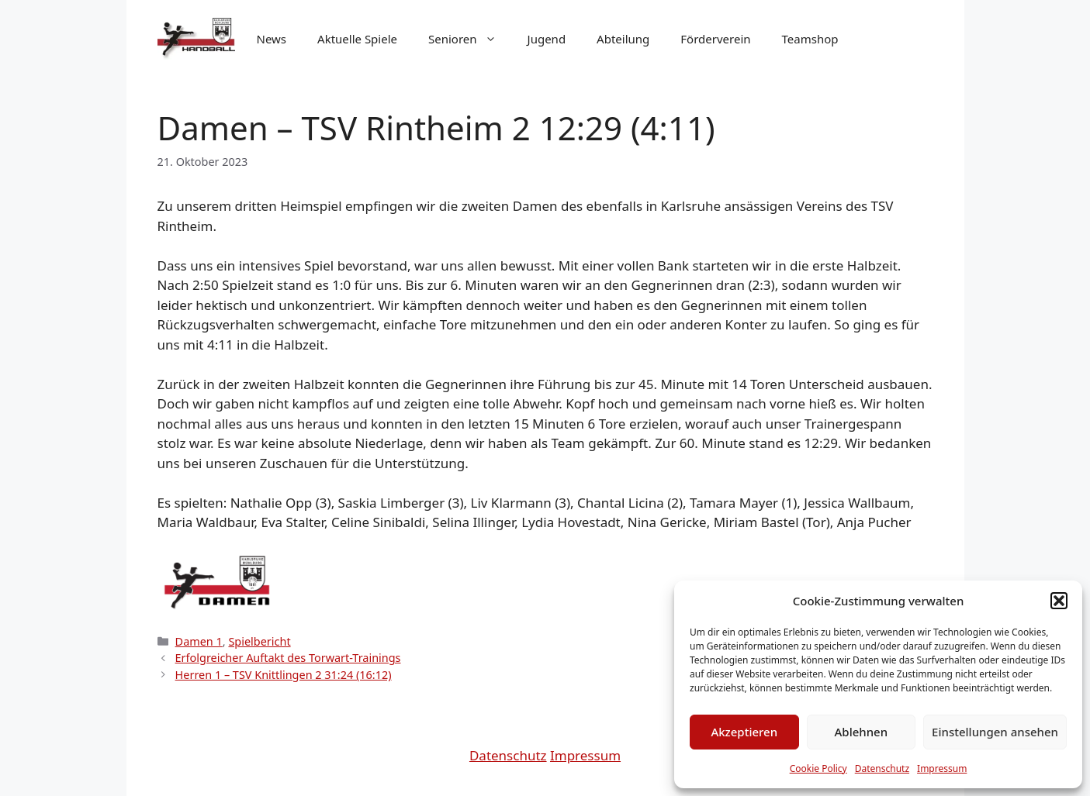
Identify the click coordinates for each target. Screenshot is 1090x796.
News (272, 39)
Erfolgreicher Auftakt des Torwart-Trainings (288, 657)
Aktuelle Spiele (357, 39)
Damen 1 (199, 641)
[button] (1059, 600)
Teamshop (810, 39)
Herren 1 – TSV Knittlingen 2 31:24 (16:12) (283, 674)
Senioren (470, 39)
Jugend (547, 39)
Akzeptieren (744, 731)
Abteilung (623, 39)
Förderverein (715, 39)
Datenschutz (882, 768)
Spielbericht (259, 641)
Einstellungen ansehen (995, 731)
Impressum (942, 768)
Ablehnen (861, 731)
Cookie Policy (818, 768)
